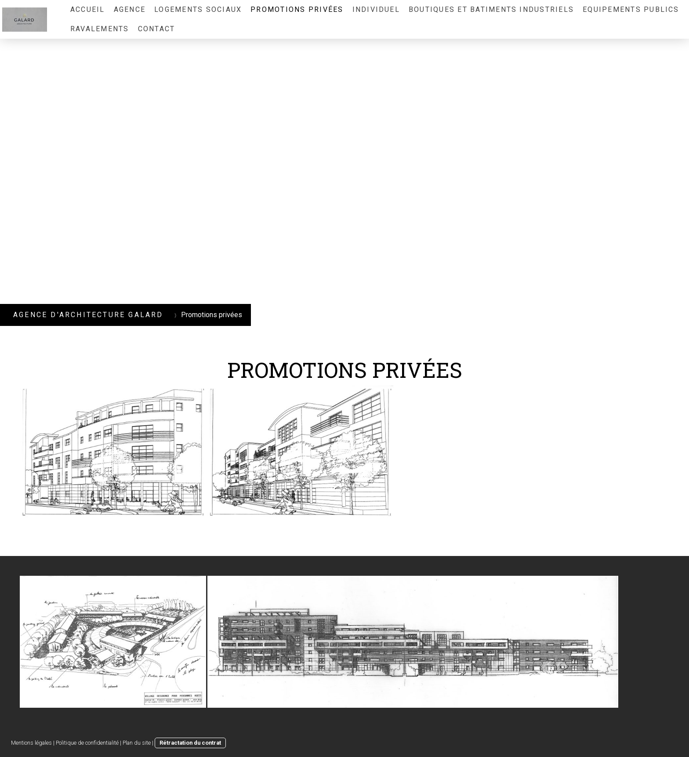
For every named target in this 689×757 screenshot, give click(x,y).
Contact (156, 29)
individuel (376, 9)
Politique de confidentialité (87, 742)
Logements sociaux (198, 9)
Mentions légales (31, 742)
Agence (129, 9)
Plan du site (137, 742)
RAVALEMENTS (99, 29)
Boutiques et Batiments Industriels (491, 9)
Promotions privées (296, 9)
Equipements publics (631, 9)
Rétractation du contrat (190, 742)
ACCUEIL (87, 9)
